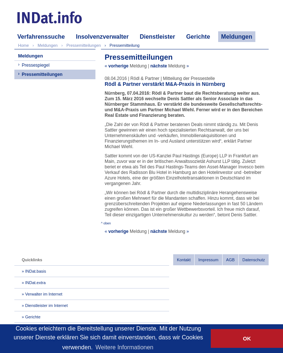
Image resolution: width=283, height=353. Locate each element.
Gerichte (198, 37)
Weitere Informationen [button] (124, 347)
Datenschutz (253, 260)
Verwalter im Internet (43, 294)
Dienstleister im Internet (46, 305)
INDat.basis (35, 271)
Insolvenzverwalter (102, 37)
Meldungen (236, 37)
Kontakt (184, 260)
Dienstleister (157, 37)
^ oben (106, 223)
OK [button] (247, 339)
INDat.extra (35, 282)
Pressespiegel (35, 65)
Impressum (208, 260)
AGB (230, 260)
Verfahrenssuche (41, 37)
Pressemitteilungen (42, 74)
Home (23, 45)
